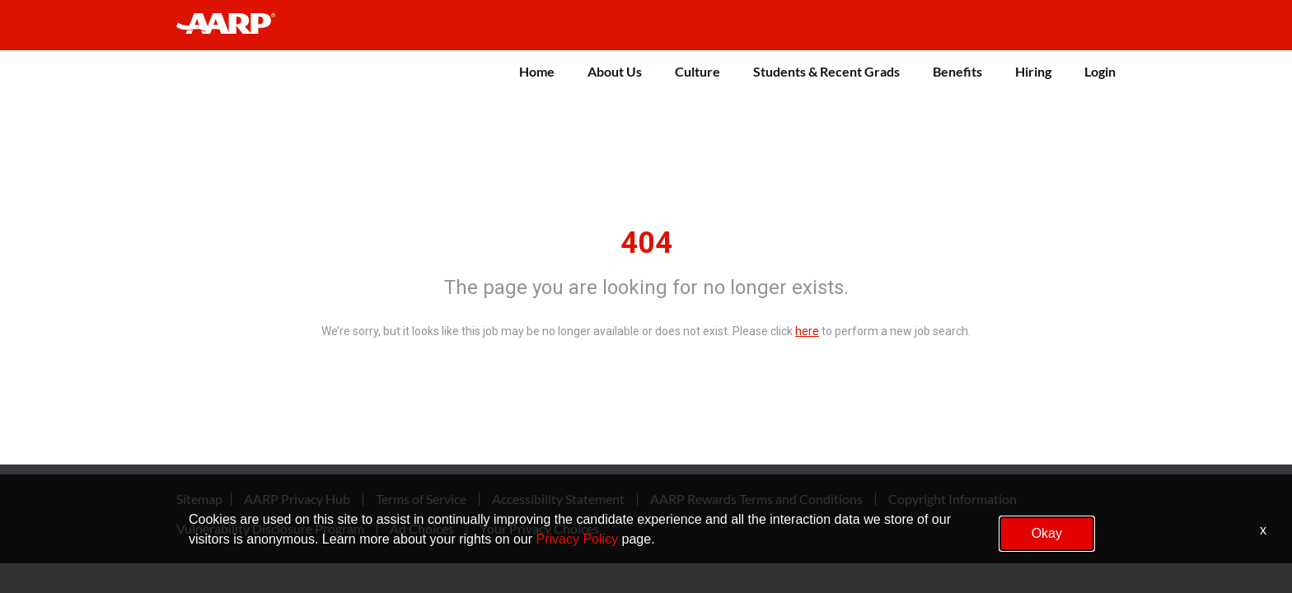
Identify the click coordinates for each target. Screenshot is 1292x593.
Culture (697, 71)
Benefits (957, 71)
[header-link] (233, 25)
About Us (614, 71)
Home (537, 71)
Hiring (1033, 71)
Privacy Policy (577, 539)
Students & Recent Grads (826, 71)
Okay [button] (1047, 533)
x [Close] (1263, 530)
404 (646, 243)
